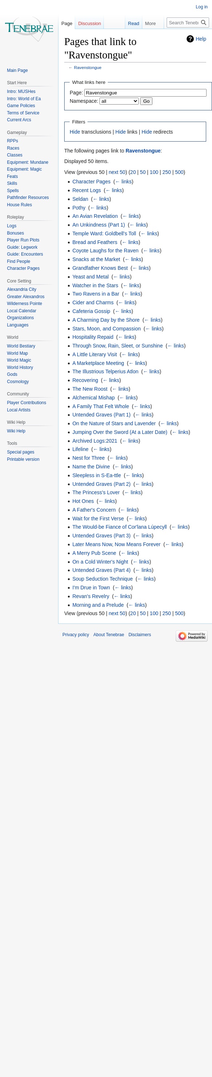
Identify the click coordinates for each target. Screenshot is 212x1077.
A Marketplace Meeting (98, 363)
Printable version (23, 459)
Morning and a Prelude (98, 605)
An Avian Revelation (95, 216)
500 (179, 172)
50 (143, 172)
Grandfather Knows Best (100, 268)
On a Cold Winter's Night (100, 562)
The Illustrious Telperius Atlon (105, 371)
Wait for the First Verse (98, 518)
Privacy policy (75, 634)
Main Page (17, 70)
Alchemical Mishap (93, 398)
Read (129, 23)
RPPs (12, 140)
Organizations (20, 317)
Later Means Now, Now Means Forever (116, 544)
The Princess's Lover (95, 492)
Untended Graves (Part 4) (101, 570)
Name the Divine (91, 467)
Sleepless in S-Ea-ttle (96, 475)
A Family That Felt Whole (100, 406)
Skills (12, 183)
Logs (11, 225)
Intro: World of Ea (24, 98)
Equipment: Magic (24, 169)
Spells (13, 190)
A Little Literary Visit (94, 354)
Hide (75, 132)
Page (66, 23)
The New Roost (89, 389)
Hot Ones (83, 501)
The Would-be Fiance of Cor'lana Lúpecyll (119, 527)
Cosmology (18, 381)
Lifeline (80, 449)
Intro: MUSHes (21, 91)
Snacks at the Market (96, 259)
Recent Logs (86, 190)
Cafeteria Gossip (91, 311)
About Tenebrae (108, 634)
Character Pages (91, 181)
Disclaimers (140, 634)
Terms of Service (23, 112)
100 (154, 172)
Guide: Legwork (22, 247)
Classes (15, 155)
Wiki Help (16, 431)
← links (123, 181)
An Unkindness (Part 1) (98, 225)
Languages (17, 325)
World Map (17, 353)
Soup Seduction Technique (102, 579)
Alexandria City (21, 289)
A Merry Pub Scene (94, 553)
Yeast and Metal (90, 277)
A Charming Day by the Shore (105, 320)
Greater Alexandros (25, 296)
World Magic (19, 360)
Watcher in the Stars (95, 285)
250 (166, 172)
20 (133, 172)
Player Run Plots (23, 240)
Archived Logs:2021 (94, 441)
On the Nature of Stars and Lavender (114, 423)
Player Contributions (26, 402)
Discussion (89, 23)
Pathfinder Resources (28, 197)
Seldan (80, 199)
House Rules (19, 204)
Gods (12, 374)
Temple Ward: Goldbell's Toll (104, 233)
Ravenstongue (88, 67)
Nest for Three (88, 458)
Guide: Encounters (25, 254)
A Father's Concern (93, 510)
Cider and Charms (93, 302)
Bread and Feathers (94, 242)
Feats (12, 176)
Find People (18, 261)
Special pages (20, 452)
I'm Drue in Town (91, 587)
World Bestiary (21, 346)
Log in (202, 6)
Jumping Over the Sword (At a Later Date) (119, 432)
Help (201, 39)
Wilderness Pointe (24, 303)
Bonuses (15, 233)
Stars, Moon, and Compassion (106, 329)
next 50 (117, 172)
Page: (76, 92)
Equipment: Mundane (27, 162)
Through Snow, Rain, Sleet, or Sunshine (117, 346)
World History (20, 367)
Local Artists (18, 409)
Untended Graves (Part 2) (101, 484)
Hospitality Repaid (92, 337)
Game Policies (21, 105)
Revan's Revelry (90, 596)
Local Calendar (21, 310)
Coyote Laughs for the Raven (105, 250)
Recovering (85, 380)
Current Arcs (19, 119)
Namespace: (84, 101)
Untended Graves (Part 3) (101, 535)
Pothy (78, 208)
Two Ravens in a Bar (95, 294)
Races (13, 148)
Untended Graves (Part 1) (101, 415)
